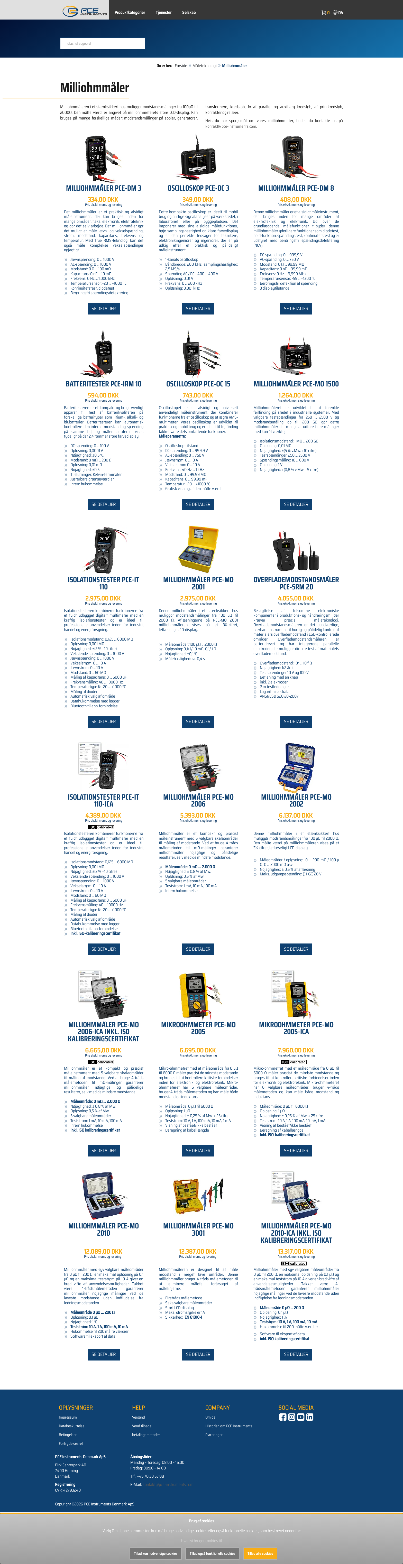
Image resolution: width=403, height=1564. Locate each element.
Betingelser (68, 1477)
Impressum (68, 1459)
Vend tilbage (141, 1468)
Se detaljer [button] (103, 350)
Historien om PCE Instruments (228, 1468)
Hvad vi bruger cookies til (201, 1541)
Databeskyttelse (71, 1468)
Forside (181, 108)
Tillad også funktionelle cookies (212, 1553)
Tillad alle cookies (260, 1553)
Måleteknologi (205, 108)
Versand (138, 1459)
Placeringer (214, 1477)
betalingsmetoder (146, 1477)
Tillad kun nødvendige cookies (155, 1553)
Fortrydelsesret (71, 1486)
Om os (210, 1459)
